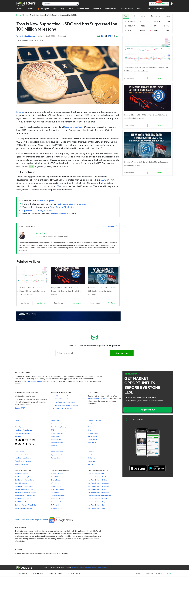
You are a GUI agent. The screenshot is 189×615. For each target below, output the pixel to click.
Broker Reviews (127, 9)
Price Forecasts (93, 433)
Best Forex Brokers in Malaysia (98, 480)
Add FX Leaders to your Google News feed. (44, 520)
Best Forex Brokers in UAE (96, 508)
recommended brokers (96, 398)
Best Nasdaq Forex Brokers (24, 486)
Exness (62, 213)
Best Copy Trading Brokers (24, 489)
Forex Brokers (110, 9)
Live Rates (30, 9)
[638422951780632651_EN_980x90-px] (68, 316)
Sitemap (90, 464)
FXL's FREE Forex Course (63, 399)
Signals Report (93, 436)
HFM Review (55, 483)
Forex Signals (19, 427)
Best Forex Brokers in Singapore (98, 483)
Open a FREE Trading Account (37, 210)
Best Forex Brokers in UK (96, 474)
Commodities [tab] (155, 16)
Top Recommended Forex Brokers (66, 405)
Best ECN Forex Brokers (23, 499)
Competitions (159, 9)
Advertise (91, 452)
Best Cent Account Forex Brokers (26, 505)
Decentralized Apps (72, 126)
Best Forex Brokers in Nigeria (97, 502)
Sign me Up (121, 352)
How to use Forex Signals (23, 430)
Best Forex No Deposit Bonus (24, 480)
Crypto (70, 9)
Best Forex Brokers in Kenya (97, 505)
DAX (155, 26)
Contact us (91, 458)
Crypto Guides (56, 439)
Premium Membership (22, 433)
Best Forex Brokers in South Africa (99, 477)
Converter (91, 427)
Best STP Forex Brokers (22, 502)
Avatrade (53, 213)
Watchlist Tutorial (57, 452)
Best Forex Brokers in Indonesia (98, 486)
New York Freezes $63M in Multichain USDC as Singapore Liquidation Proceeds (102, 291)
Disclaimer (97, 567)
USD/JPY (131, 26)
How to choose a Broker (23, 458)
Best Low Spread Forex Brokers (25, 492)
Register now (147, 409)
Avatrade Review (57, 474)
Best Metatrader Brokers (23, 508)
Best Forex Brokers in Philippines (99, 492)
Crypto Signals (92, 439)
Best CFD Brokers (21, 483)
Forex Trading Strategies (62, 207)
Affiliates (18, 436)
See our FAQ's (20, 408)
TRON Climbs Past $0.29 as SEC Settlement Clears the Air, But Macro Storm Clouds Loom (31, 291)
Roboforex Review (57, 499)
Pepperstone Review (58, 502)
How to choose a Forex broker (65, 402)
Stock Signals (92, 442)
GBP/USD (157, 21)
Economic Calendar (94, 421)
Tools (148, 9)
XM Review (55, 492)
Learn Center (55, 421)
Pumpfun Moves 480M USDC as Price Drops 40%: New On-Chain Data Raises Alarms (66, 291)
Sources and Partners (22, 464)
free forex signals (45, 200)
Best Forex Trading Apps (23, 477)
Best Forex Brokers (21, 474)
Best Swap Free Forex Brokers (25, 495)
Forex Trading (58, 9)
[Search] (60, 4)
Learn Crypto (55, 436)
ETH (31, 166)
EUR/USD (131, 21)
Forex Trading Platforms (23, 461)
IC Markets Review (57, 489)
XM (77, 213)
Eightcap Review (56, 508)
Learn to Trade (83, 9)
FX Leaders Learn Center (63, 396)
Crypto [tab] (142, 16)
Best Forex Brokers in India (97, 489)
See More (113, 226)
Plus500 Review (56, 477)
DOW (130, 30)
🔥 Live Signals (43, 9)
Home (17, 421)
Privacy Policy (87, 567)
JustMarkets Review (58, 495)
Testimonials (55, 458)
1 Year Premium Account (159, 4)
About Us (91, 455)
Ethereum (21, 112)
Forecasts (97, 9)
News (19, 9)
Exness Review (56, 480)
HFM (69, 213)
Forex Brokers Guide (22, 455)
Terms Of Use (76, 567)
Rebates (54, 446)
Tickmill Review (56, 486)
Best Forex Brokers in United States (99, 495)
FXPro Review (56, 505)
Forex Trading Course (58, 424)
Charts (90, 430)
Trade (139, 9)
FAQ (52, 430)
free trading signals (34, 381)
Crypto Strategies (57, 442)
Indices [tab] (168, 16)
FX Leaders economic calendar (72, 203)
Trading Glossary (57, 433)
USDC (103, 179)
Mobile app (91, 461)
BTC (20, 573)
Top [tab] (126, 16)
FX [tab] (134, 16)
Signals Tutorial (56, 455)
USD (58, 186)
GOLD (156, 30)
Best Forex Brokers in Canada (98, 499)
